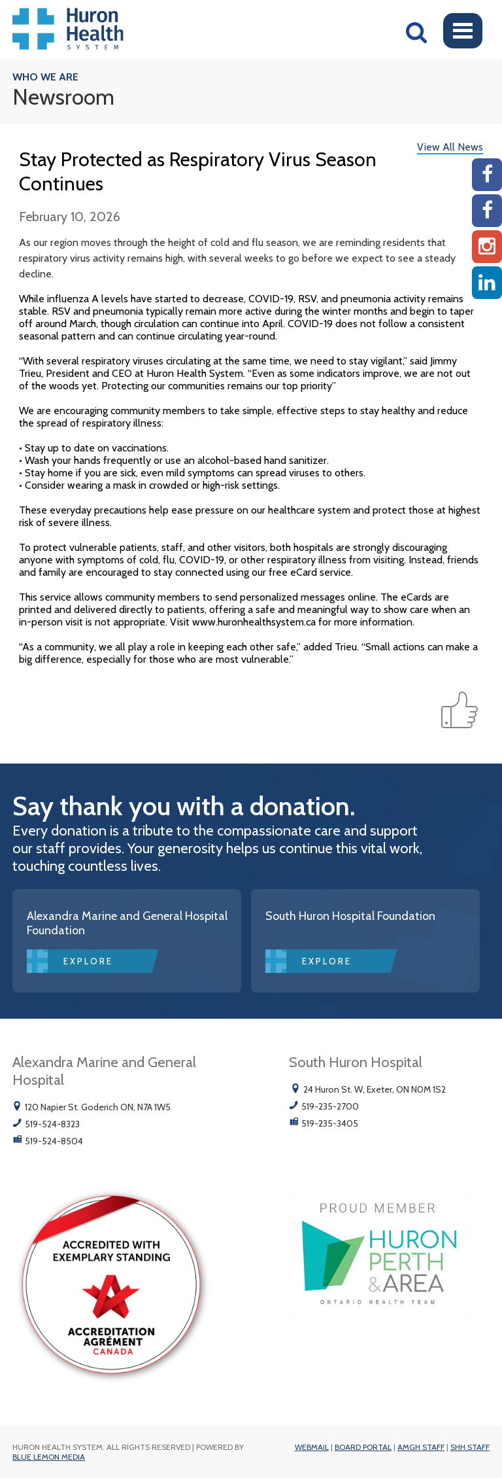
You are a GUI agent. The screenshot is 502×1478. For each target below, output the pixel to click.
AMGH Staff (420, 1447)
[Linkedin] (487, 282)
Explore (88, 961)
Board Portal (363, 1447)
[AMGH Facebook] (487, 174)
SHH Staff (470, 1447)
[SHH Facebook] (487, 210)
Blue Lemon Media (48, 1457)
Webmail (312, 1447)
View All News (450, 147)
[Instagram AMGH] (487, 246)
